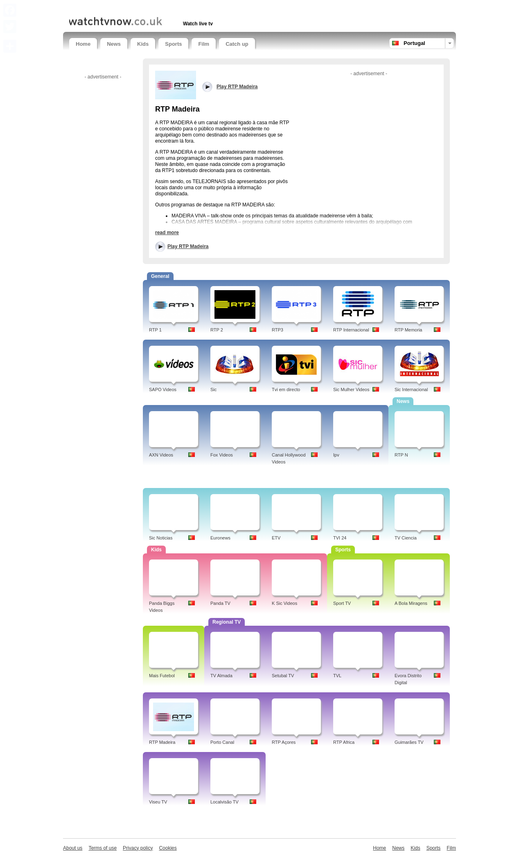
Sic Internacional (411, 389)
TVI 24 (339, 537)
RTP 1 (155, 329)
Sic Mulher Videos (351, 389)
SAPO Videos (162, 389)
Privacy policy (138, 848)
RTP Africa (343, 742)
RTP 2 (216, 329)
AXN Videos (161, 454)
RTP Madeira (162, 742)
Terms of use (102, 848)
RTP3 (277, 329)
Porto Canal (222, 742)
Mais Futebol (162, 675)
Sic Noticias (160, 537)
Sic (213, 389)
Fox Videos (221, 454)
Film (203, 44)
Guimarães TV (409, 742)
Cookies (167, 848)
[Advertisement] (165, 7)
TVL (337, 675)
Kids (143, 44)
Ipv (336, 454)
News (114, 44)
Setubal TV (283, 675)
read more (167, 232)
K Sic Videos (284, 603)
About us (72, 848)
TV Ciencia (406, 537)
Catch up (237, 44)
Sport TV (342, 603)
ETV (276, 537)
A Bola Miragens (411, 603)
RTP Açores (284, 742)
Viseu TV (158, 801)
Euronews (220, 537)
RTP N (401, 454)
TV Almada (221, 675)
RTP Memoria (408, 329)
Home (83, 44)
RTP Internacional (351, 329)
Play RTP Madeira (188, 246)
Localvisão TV (224, 801)
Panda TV (220, 603)
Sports (173, 44)
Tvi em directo (286, 389)
